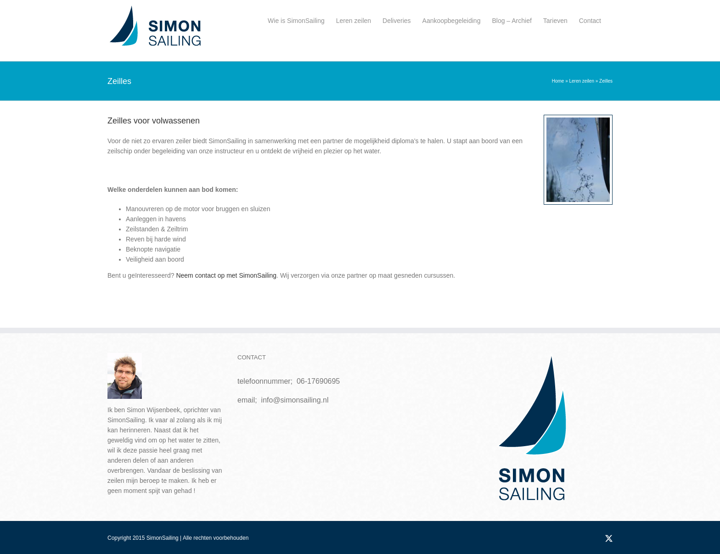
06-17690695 (318, 381)
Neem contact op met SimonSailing (226, 275)
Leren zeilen (581, 81)
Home (558, 81)
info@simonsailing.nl (295, 400)
